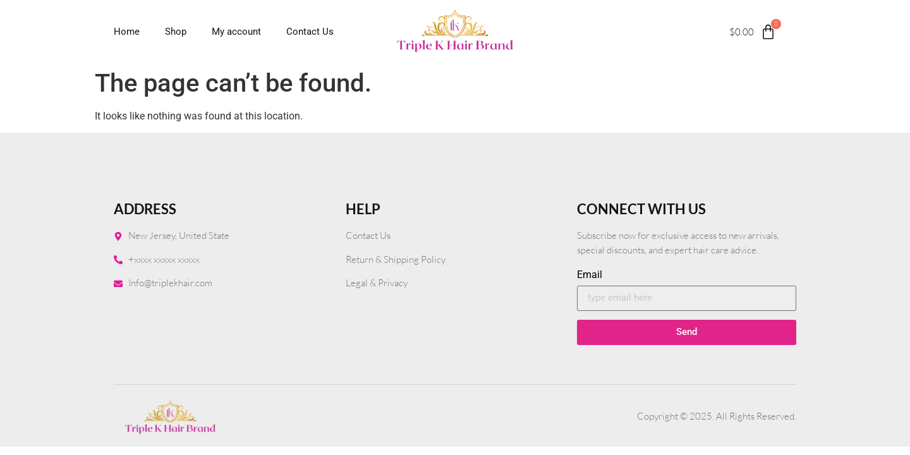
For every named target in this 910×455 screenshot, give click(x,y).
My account (236, 31)
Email (589, 275)
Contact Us (310, 31)
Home (127, 31)
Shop (175, 31)
